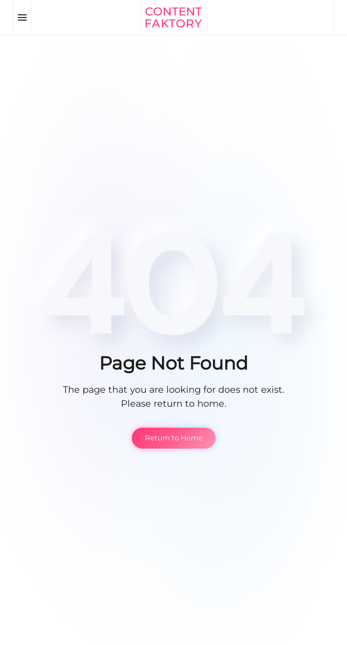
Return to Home (174, 438)
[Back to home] (174, 17)
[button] (22, 17)
